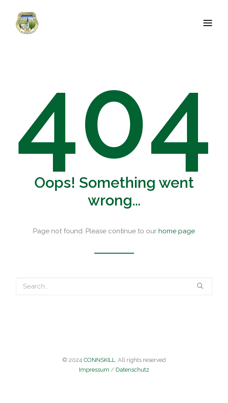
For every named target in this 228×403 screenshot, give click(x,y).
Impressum (94, 369)
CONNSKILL (99, 360)
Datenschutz (132, 369)
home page (176, 231)
